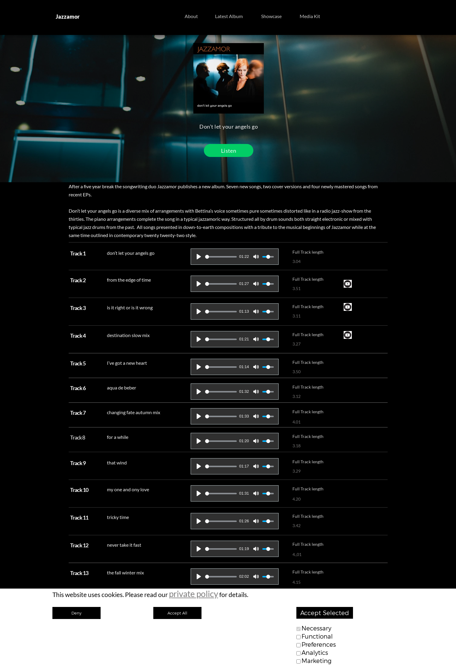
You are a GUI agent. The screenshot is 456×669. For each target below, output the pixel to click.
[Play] (199, 256)
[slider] (221, 257)
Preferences (318, 644)
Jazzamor (68, 16)
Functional (317, 636)
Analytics (314, 652)
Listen (228, 150)
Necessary (316, 628)
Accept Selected (324, 613)
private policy (193, 594)
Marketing (316, 660)
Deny (76, 613)
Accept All (177, 613)
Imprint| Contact (284, 633)
